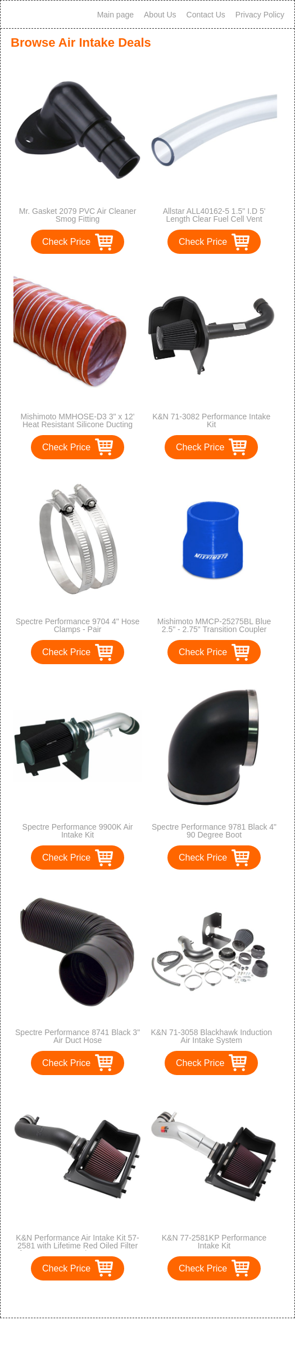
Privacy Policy (259, 14)
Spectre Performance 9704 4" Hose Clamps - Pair (78, 625)
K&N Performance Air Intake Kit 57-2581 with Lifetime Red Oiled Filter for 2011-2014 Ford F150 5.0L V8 (77, 1245)
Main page (115, 14)
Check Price (66, 242)
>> (168, 1297)
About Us (160, 14)
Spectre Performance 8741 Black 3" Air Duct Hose (77, 1036)
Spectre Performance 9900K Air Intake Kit (77, 830)
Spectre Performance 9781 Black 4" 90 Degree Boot (214, 830)
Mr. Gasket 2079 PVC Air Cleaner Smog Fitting (78, 215)
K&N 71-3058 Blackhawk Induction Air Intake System (211, 1036)
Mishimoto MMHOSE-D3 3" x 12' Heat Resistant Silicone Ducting (78, 420)
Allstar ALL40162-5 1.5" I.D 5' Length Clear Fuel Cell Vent (214, 215)
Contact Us (206, 14)
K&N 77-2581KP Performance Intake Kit (214, 1241)
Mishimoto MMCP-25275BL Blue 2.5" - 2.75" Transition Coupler (214, 625)
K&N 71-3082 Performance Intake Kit (211, 420)
